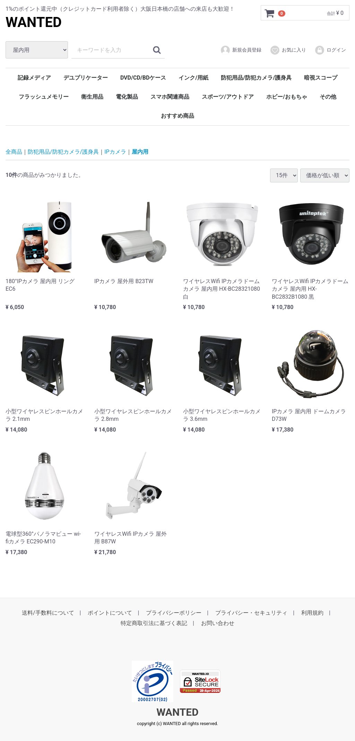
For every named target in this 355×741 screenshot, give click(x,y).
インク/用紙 (193, 77)
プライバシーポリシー (173, 612)
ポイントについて (110, 612)
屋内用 (140, 151)
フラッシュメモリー (44, 96)
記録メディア (34, 77)
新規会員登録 (240, 50)
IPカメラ (115, 151)
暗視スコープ (320, 77)
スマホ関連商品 (169, 96)
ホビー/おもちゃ (286, 96)
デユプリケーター (85, 77)
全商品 (14, 151)
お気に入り (288, 50)
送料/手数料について (48, 612)
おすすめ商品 (177, 115)
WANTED (34, 22)
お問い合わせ (217, 623)
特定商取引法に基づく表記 (154, 623)
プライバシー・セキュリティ (251, 612)
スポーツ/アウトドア (228, 96)
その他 (328, 96)
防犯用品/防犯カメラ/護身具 (256, 77)
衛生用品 (92, 96)
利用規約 (312, 612)
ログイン (330, 50)
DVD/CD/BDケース (143, 77)
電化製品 (127, 96)
